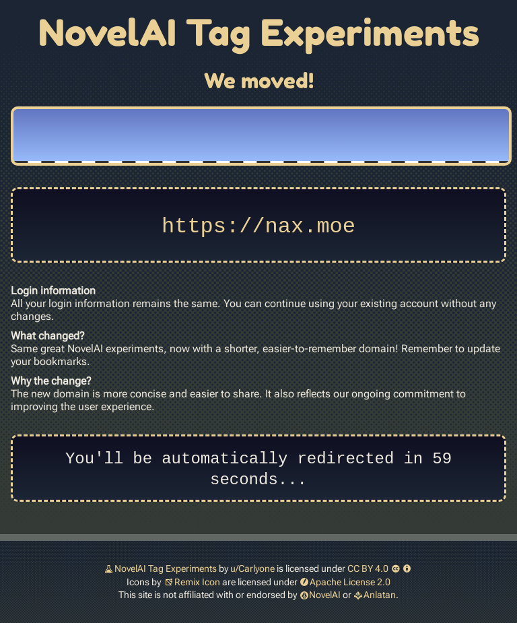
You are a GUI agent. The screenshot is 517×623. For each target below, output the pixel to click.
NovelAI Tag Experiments (165, 568)
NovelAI (325, 594)
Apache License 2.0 (350, 582)
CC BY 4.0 (380, 568)
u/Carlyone (252, 568)
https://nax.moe (258, 224)
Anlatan (380, 594)
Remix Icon (197, 582)
